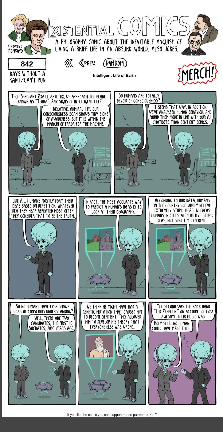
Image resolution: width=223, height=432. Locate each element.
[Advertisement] (112, 6)
